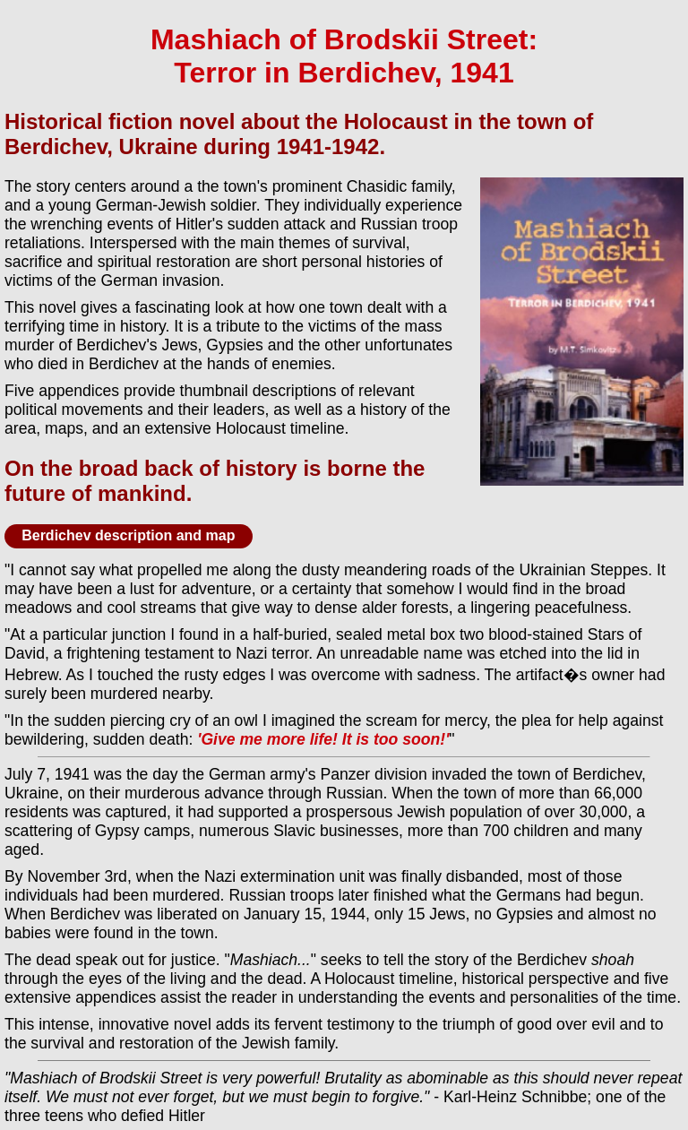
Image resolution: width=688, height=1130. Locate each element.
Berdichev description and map (128, 535)
